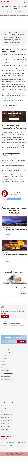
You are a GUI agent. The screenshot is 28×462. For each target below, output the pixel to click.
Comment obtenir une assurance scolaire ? (9, 408)
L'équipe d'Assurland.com (15, 192)
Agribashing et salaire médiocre (9, 327)
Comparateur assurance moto (7, 385)
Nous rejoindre (4, 358)
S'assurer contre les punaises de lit (8, 405)
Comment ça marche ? (5, 352)
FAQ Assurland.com (5, 370)
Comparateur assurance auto (6, 376)
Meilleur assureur (4, 411)
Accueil (2, 15)
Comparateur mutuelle (5, 382)
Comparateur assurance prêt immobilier (9, 388)
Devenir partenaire (4, 355)
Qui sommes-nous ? (5, 349)
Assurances (3, 361)
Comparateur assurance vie (6, 394)
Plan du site (9, 445)
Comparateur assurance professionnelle (9, 400)
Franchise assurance (5, 417)
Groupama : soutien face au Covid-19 (15, 288)
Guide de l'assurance (10, 15)
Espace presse (3, 364)
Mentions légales (4, 442)
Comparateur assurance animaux (7, 391)
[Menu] (26, 2)
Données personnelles (13, 442)
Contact (2, 367)
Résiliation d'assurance (5, 426)
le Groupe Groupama (19, 65)
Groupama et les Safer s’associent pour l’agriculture (13, 325)
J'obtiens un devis (14, 119)
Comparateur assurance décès (7, 397)
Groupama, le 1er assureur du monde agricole (12, 323)
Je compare (5, 316)
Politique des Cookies (22, 442)
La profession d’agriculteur (8, 174)
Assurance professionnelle (6, 423)
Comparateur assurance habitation (7, 379)
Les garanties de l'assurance (6, 420)
